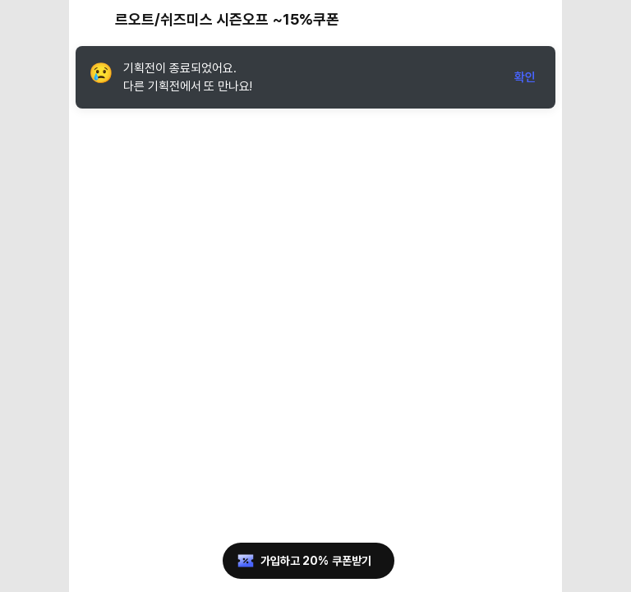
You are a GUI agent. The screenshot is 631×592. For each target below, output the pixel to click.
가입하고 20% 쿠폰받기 (302, 560)
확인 (525, 77)
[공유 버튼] (503, 20)
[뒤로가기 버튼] (92, 20)
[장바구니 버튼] (539, 20)
